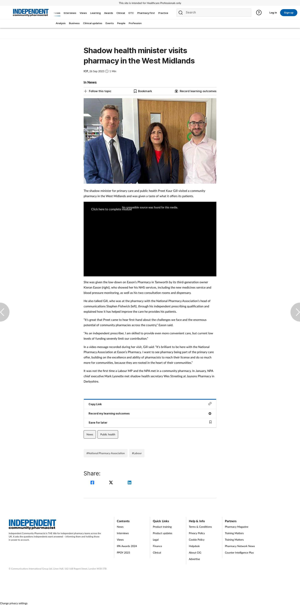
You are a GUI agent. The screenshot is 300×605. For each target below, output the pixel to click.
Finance (157, 546)
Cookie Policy (196, 539)
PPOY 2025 (123, 552)
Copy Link (150, 404)
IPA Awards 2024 (127, 546)
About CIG (195, 552)
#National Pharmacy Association (105, 453)
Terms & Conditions (200, 526)
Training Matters (234, 533)
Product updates (162, 533)
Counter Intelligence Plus (239, 552)
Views (120, 539)
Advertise (194, 559)
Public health (107, 434)
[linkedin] (129, 483)
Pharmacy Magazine (236, 526)
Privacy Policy (197, 533)
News (89, 434)
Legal (156, 539)
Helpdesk (194, 546)
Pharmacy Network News (240, 546)
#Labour (137, 453)
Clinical (157, 552)
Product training (162, 526)
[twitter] (111, 483)
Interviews (123, 533)
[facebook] (93, 483)
